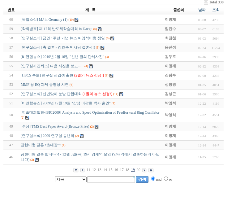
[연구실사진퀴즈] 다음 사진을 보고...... (52, 66)
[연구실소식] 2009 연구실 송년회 (47, 135)
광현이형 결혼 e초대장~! (41, 145)
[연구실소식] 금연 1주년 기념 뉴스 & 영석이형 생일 (63, 38)
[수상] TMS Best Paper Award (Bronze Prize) (55, 126)
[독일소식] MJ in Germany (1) (44, 19)
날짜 (202, 10)
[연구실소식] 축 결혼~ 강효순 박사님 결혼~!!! (58, 47)
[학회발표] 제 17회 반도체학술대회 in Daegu (56, 29)
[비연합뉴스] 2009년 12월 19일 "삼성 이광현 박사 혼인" (66, 103)
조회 (216, 10)
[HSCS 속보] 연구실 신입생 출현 (62, 75)
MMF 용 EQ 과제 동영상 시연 (45, 84)
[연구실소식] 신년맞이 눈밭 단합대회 (66, 94)
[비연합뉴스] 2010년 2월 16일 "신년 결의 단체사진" (62, 57)
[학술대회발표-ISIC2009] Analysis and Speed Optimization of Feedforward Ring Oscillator (90, 112)
